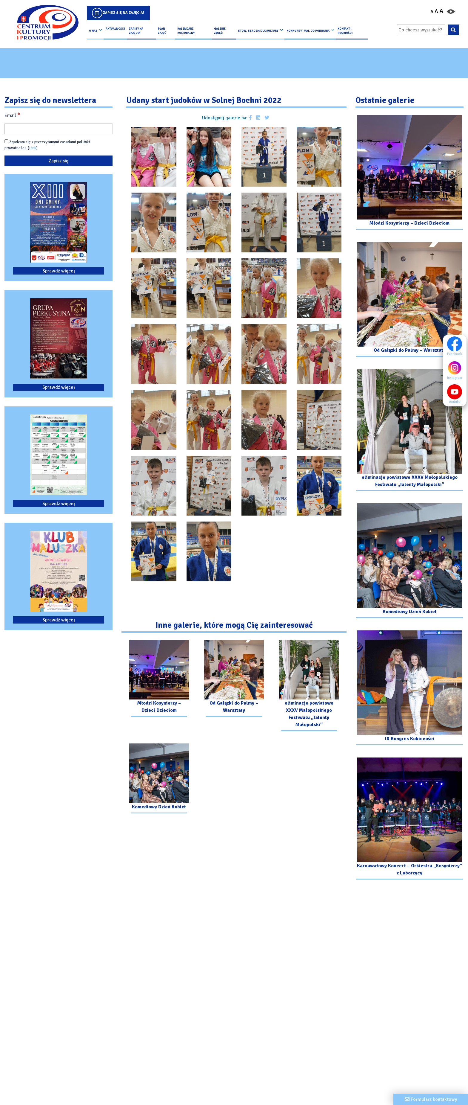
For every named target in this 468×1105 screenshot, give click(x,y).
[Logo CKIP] (48, 22)
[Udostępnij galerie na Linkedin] (258, 117)
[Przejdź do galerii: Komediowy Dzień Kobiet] (159, 779)
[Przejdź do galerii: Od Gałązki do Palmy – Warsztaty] (234, 679)
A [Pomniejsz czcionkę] (431, 12)
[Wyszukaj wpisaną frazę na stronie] (453, 30)
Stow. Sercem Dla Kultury (258, 31)
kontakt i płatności (345, 31)
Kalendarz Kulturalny (186, 31)
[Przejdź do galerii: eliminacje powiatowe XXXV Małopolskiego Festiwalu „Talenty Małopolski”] (309, 686)
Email (12, 115)
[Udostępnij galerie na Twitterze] (267, 117)
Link (32, 147)
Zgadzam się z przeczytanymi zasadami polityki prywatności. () (47, 144)
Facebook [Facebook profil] (456, 346)
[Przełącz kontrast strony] (451, 11)
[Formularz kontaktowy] (430, 1099)
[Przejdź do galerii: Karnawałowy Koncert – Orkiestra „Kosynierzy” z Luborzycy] (409, 819)
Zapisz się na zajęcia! (123, 12)
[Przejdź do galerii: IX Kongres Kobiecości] (409, 688)
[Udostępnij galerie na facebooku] (250, 117)
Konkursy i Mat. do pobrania (308, 31)
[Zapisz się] (58, 161)
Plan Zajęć (162, 31)
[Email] (58, 129)
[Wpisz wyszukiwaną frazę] (421, 30)
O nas (93, 31)
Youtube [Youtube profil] (456, 394)
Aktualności (115, 29)
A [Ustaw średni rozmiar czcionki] (436, 11)
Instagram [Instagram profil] (456, 370)
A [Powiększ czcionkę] (441, 11)
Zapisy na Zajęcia (136, 31)
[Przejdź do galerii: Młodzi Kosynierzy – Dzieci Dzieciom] (159, 679)
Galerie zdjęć (220, 31)
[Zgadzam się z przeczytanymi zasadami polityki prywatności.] (6, 141)
